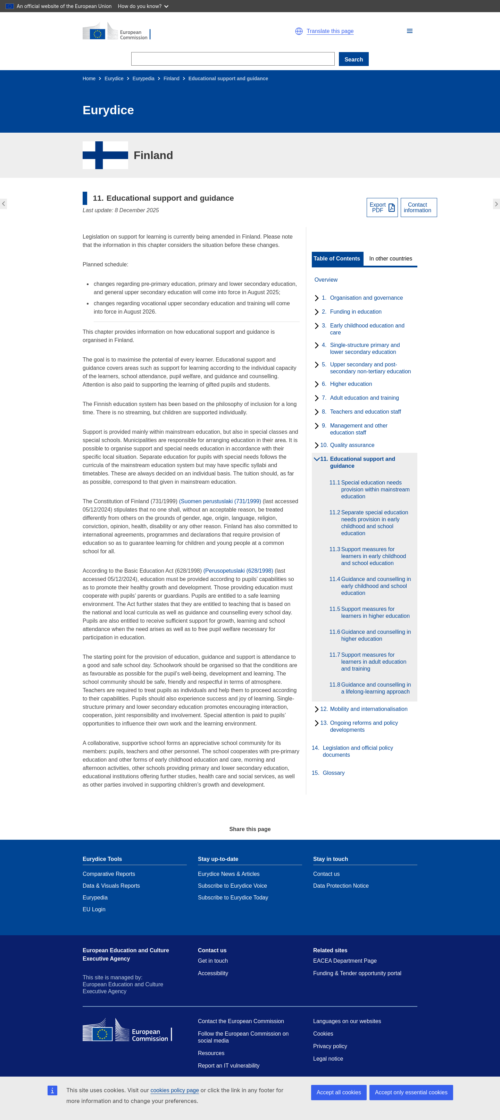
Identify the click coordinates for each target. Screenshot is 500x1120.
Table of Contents (337, 259)
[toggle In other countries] (391, 259)
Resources (211, 1053)
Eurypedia (144, 78)
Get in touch (213, 961)
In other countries (390, 259)
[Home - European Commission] (163, 31)
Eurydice (114, 78)
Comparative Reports (109, 874)
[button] (410, 31)
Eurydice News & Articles (229, 874)
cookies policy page (174, 1090)
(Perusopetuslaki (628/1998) (238, 571)
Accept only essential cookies (411, 1092)
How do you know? (143, 6)
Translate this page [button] (330, 31)
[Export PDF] (382, 207)
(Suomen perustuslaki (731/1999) (220, 501)
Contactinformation (417, 207)
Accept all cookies (339, 1092)
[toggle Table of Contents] (338, 259)
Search (353, 60)
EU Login (94, 909)
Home (89, 78)
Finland (172, 78)
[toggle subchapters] (315, 299)
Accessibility (213, 973)
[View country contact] (419, 207)
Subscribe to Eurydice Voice (232, 886)
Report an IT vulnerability (229, 1066)
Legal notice (328, 1059)
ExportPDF (378, 207)
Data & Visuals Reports (111, 886)
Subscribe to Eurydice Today (233, 898)
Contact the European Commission (241, 1021)
